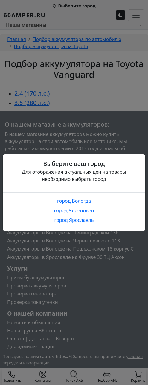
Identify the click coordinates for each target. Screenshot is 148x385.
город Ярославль (74, 220)
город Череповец (74, 210)
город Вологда (74, 201)
